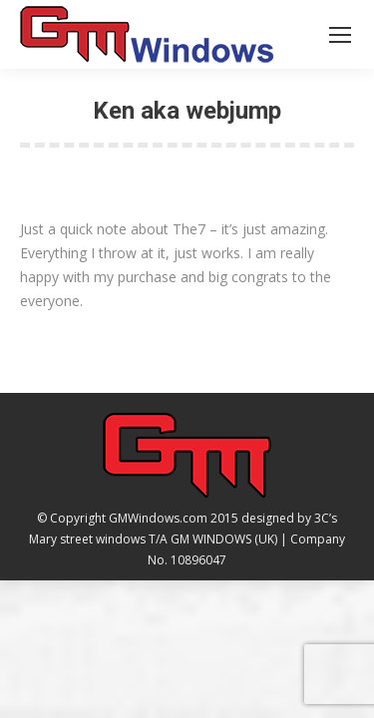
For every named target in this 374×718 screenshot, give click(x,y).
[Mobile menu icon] (340, 35)
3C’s (325, 518)
